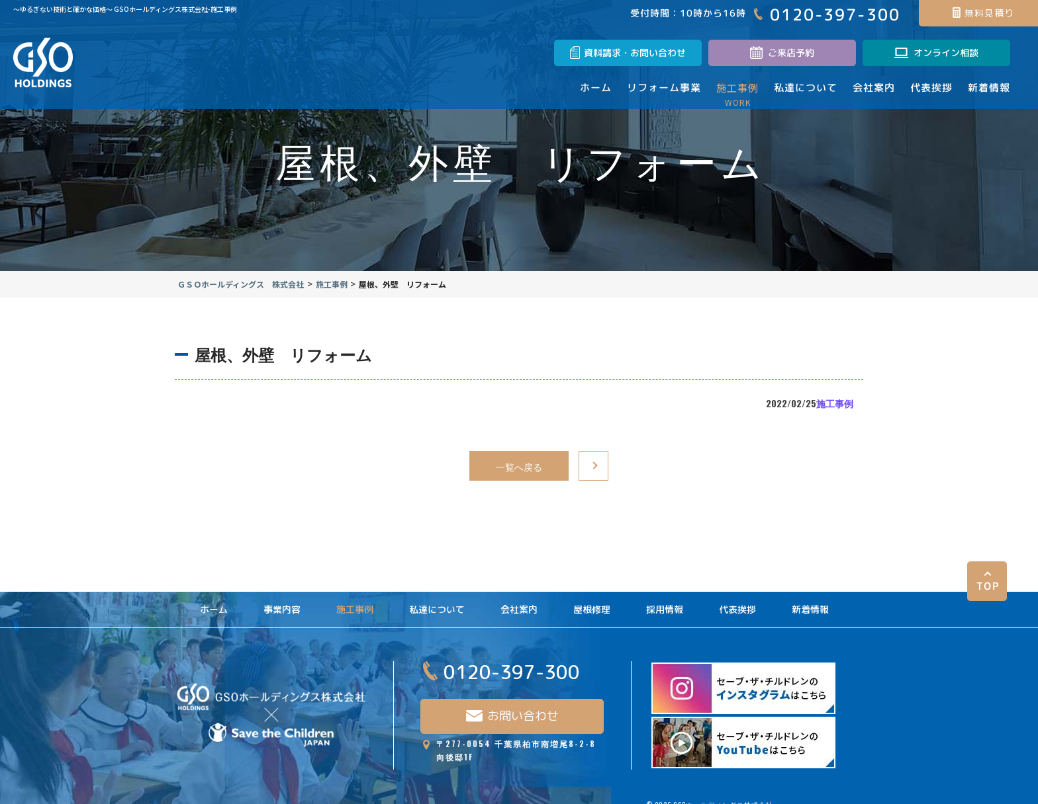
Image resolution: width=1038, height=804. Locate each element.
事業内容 (282, 600)
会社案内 (519, 600)
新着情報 (810, 600)
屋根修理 (591, 600)
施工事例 (825, 412)
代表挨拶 (737, 600)
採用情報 (664, 600)
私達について (437, 600)
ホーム (214, 600)
